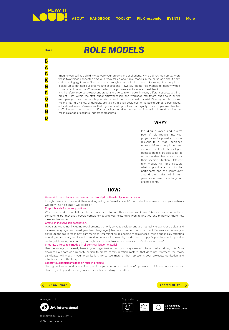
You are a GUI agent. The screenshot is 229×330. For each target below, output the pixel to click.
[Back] (49, 50)
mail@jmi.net (47, 315)
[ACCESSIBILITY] (172, 285)
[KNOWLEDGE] (55, 285)
